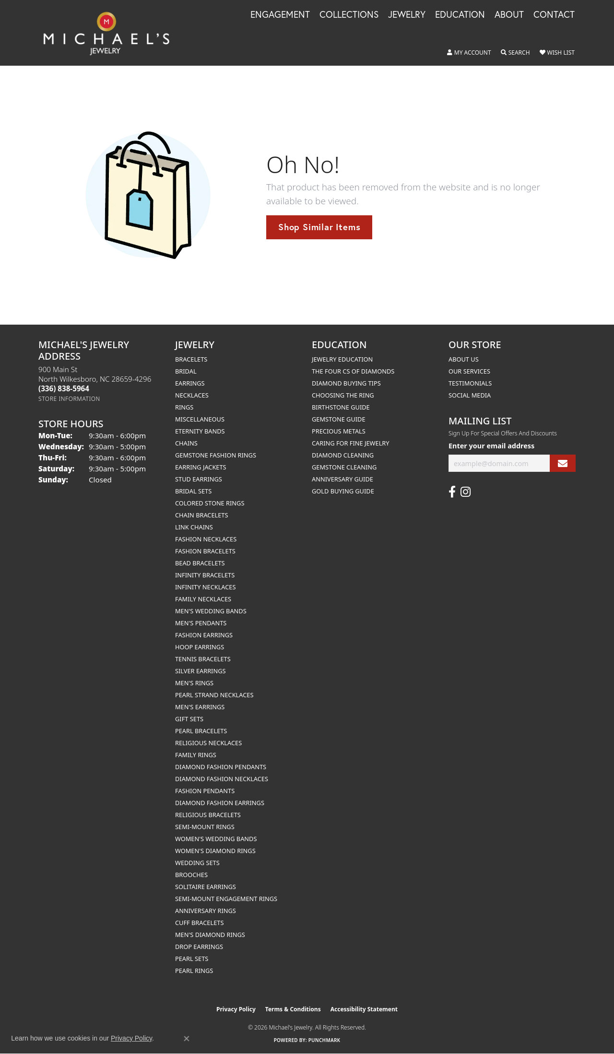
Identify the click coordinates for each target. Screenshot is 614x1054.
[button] (469, 53)
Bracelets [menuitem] (191, 359)
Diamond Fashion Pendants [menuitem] (220, 766)
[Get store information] (69, 399)
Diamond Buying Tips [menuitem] (346, 383)
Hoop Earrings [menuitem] (199, 647)
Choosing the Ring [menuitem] (343, 395)
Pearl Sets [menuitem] (191, 958)
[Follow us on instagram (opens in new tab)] (465, 492)
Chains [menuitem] (186, 443)
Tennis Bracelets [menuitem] (203, 659)
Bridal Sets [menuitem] (193, 491)
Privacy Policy (236, 1009)
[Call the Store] (63, 388)
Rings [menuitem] (184, 407)
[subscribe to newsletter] (563, 463)
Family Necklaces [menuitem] (203, 599)
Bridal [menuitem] (186, 371)
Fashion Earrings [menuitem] (204, 635)
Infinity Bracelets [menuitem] (205, 575)
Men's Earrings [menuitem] (199, 707)
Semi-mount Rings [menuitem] (205, 826)
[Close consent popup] (186, 1039)
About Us (464, 359)
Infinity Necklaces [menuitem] (205, 587)
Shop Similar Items (319, 227)
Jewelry (406, 15)
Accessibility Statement (364, 1009)
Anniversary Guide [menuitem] (342, 479)
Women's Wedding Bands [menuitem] (216, 838)
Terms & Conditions (293, 1009)
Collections (348, 15)
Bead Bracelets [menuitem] (200, 563)
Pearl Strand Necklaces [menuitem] (214, 695)
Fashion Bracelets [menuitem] (205, 551)
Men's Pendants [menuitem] (200, 623)
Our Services (469, 371)
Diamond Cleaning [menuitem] (343, 455)
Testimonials (470, 383)
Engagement (280, 15)
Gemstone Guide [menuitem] (339, 419)
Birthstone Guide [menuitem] (341, 407)
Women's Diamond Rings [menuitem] (215, 850)
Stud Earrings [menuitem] (198, 479)
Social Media (470, 395)
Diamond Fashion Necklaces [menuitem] (221, 778)
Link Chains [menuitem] (194, 527)
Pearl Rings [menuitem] (194, 970)
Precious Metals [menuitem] (339, 431)
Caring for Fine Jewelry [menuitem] (351, 443)
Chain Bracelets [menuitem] (201, 515)
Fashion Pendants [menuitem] (205, 790)
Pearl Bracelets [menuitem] (201, 730)
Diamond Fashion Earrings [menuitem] (219, 802)
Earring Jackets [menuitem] (200, 467)
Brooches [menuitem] (191, 874)
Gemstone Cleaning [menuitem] (344, 467)
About (509, 15)
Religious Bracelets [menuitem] (208, 814)
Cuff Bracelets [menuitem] (199, 922)
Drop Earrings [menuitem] (199, 946)
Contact (554, 15)
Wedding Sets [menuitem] (197, 862)
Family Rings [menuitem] (195, 754)
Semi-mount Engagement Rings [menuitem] (226, 898)
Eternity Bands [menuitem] (200, 431)
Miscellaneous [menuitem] (199, 419)
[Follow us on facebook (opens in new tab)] (452, 492)
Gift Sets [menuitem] (189, 718)
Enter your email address (491, 445)
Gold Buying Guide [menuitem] (343, 491)
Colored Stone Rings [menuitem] (209, 503)
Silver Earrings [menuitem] (200, 671)
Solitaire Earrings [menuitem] (205, 886)
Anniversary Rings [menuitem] (205, 910)
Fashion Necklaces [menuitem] (205, 539)
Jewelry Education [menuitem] (342, 359)
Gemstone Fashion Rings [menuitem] (215, 455)
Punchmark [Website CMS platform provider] (324, 1040)
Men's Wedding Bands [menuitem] (211, 611)
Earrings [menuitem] (190, 383)
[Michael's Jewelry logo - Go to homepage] (110, 33)
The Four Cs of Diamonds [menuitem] (353, 371)
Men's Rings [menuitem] (194, 683)
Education (460, 15)
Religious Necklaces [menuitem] (208, 742)
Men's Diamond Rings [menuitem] (210, 934)
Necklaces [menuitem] (192, 395)
